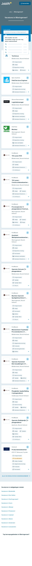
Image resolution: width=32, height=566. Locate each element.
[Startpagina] (6, 3)
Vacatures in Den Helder (8, 478)
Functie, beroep (6, 29)
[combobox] (16, 32)
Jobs (10, 12)
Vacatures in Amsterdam (8, 506)
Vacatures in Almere (7, 502)
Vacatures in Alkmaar (7, 490)
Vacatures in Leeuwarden (8, 510)
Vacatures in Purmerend (8, 494)
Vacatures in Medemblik (8, 475)
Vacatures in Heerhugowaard (9, 482)
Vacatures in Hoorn (6, 486)
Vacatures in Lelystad (7, 498)
